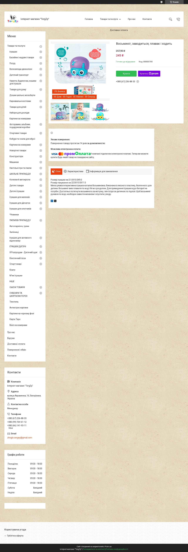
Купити (126, 73)
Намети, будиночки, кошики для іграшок (23, 82)
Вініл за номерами (18, 325)
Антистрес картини (19, 307)
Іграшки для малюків (20, 197)
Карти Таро (15, 319)
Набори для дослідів (19, 113)
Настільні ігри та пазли (20, 168)
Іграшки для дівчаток (20, 203)
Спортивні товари (18, 133)
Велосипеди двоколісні (21, 69)
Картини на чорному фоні (22, 313)
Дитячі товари (17, 185)
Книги (12, 270)
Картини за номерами (20, 118)
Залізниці (14, 232)
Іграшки (13, 52)
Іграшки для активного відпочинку (21, 239)
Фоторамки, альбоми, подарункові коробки (20, 125)
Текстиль (14, 302)
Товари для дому (18, 89)
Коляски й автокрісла (20, 179)
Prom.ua (108, 547)
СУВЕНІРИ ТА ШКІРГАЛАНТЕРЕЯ (18, 294)
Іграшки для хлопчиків (20, 209)
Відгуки (11, 338)
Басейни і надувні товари (22, 57)
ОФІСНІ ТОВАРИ (17, 287)
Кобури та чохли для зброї (22, 139)
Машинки (14, 162)
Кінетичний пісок (18, 258)
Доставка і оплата (119, 30)
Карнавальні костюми (20, 101)
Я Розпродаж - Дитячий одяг (24, 252)
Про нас (131, 19)
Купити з (149, 73)
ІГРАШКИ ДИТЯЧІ (18, 246)
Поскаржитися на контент (93, 549)
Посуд (12, 63)
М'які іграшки (16, 275)
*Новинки (14, 214)
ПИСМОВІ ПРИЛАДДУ (20, 220)
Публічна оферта (15, 536)
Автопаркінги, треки (19, 226)
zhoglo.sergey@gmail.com (19, 437)
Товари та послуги (109, 19)
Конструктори (16, 156)
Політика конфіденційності (117, 549)
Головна (89, 19)
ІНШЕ (12, 281)
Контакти (147, 19)
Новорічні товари (18, 150)
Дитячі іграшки (17, 191)
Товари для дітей (18, 107)
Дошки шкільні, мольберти (22, 95)
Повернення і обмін (16, 350)
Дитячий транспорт (19, 75)
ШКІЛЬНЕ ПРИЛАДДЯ (20, 174)
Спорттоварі (15, 264)
